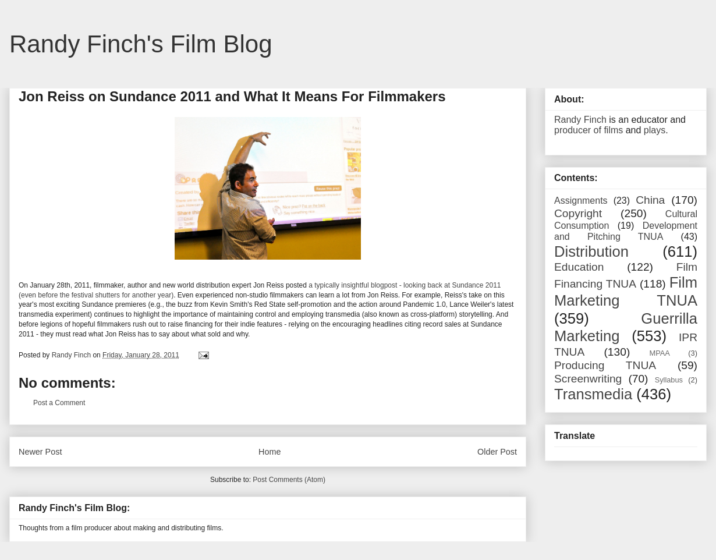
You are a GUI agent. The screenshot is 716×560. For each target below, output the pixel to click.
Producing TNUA (605, 365)
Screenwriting (588, 379)
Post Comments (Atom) (289, 480)
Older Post (497, 451)
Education (579, 267)
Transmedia (593, 394)
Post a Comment (59, 403)
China (650, 200)
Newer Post (40, 451)
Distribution (591, 251)
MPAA (660, 353)
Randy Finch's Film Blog (140, 44)
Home (269, 451)
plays (654, 130)
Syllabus (669, 379)
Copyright (578, 213)
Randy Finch (580, 120)
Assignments (581, 200)
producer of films (588, 130)
